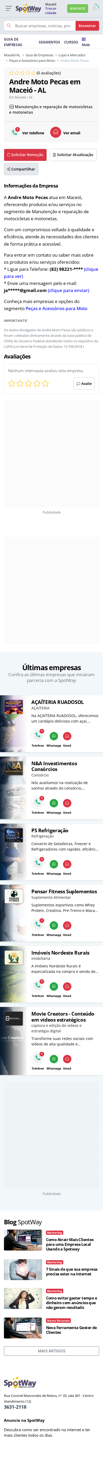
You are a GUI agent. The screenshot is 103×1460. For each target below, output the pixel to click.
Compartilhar (21, 169)
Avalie (84, 383)
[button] (9, 8)
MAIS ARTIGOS (51, 1350)
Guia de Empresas (39, 55)
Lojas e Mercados (72, 55)
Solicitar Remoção (25, 154)
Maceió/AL (12, 55)
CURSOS (71, 42)
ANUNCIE (77, 8)
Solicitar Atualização (73, 154)
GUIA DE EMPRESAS (13, 42)
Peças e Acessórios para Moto (32, 60)
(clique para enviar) (68, 290)
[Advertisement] (39, 454)
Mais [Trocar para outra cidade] (86, 42)
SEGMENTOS (49, 42)
